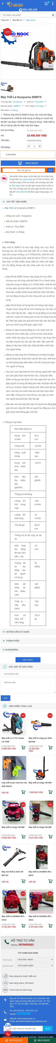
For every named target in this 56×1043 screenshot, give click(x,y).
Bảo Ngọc (16, 185)
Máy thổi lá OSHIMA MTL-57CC (13, 918)
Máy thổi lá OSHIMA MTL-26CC (40, 918)
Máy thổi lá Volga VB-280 (40, 827)
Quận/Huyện (8, 966)
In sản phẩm (11, 154)
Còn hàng (39, 106)
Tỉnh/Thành (7, 960)
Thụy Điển (38, 102)
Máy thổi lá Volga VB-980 (13, 827)
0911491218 (21, 192)
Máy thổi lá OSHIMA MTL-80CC (40, 873)
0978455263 (26, 944)
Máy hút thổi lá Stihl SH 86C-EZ (12, 873)
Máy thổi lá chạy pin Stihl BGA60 (40, 740)
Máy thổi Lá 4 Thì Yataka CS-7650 (13, 740)
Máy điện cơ (17, 20)
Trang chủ (5, 20)
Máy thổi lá (31, 20)
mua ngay (28, 660)
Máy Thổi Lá (10, 208)
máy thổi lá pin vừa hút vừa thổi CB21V (14, 784)
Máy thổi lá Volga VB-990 (40, 783)
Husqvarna (17, 102)
